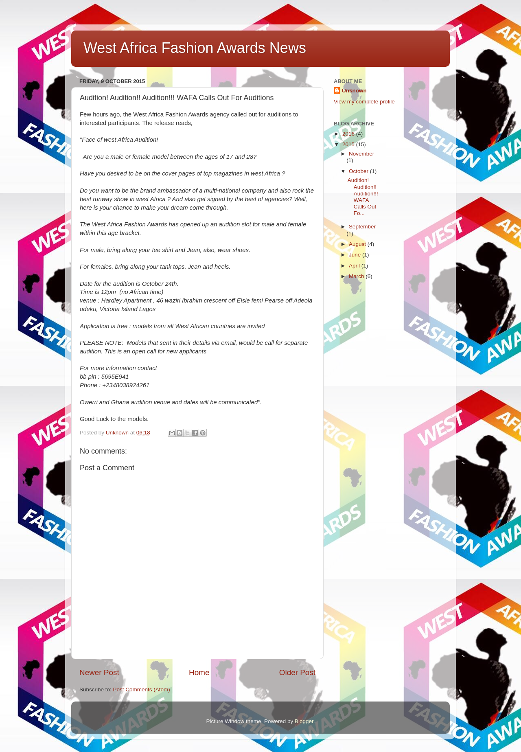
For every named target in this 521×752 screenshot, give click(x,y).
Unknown (354, 91)
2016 (349, 134)
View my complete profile (364, 102)
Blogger (304, 721)
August (358, 244)
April (355, 266)
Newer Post (99, 672)
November (361, 154)
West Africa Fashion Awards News (194, 47)
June (355, 255)
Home (199, 672)
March (357, 276)
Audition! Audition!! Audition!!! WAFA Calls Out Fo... (363, 196)
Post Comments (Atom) (141, 689)
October (359, 171)
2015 (349, 144)
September (362, 227)
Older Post (297, 672)
